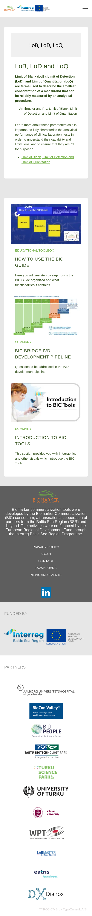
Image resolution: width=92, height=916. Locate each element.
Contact (46, 561)
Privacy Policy (46, 547)
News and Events (46, 575)
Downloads (46, 568)
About (46, 554)
